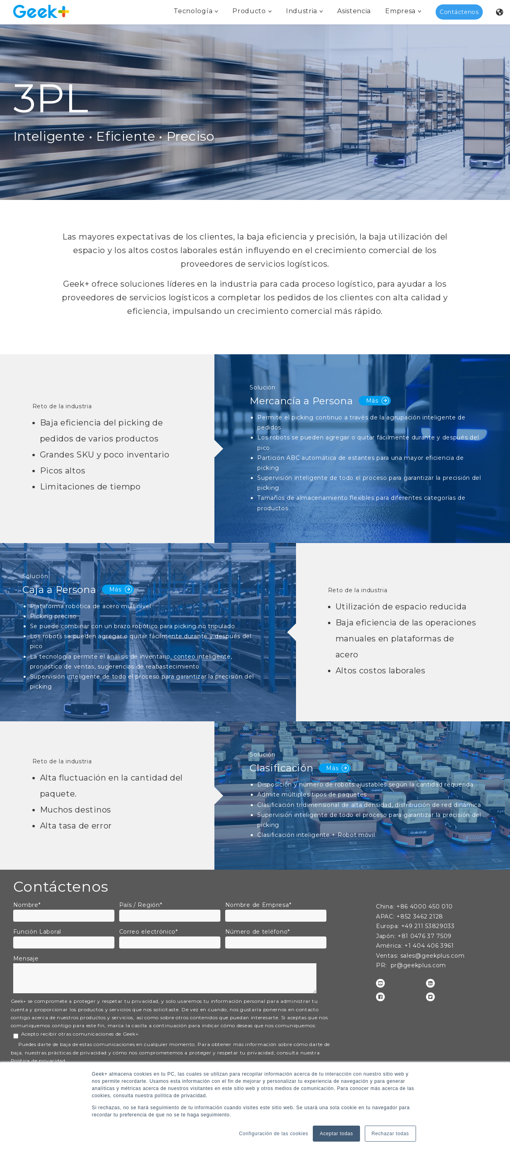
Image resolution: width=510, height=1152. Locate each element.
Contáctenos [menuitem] (459, 12)
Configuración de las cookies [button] (273, 1133)
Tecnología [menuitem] (193, 11)
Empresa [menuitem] (400, 11)
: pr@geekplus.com (415, 965)
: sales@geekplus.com (420, 955)
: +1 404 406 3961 (415, 945)
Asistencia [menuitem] (354, 11)
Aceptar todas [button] (336, 1133)
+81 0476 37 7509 (414, 936)
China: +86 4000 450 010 (414, 906)
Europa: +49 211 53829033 (415, 926)
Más (377, 400)
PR (380, 965)
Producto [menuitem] (249, 11)
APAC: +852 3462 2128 (409, 916)
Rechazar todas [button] (390, 1133)
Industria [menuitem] (301, 11)
